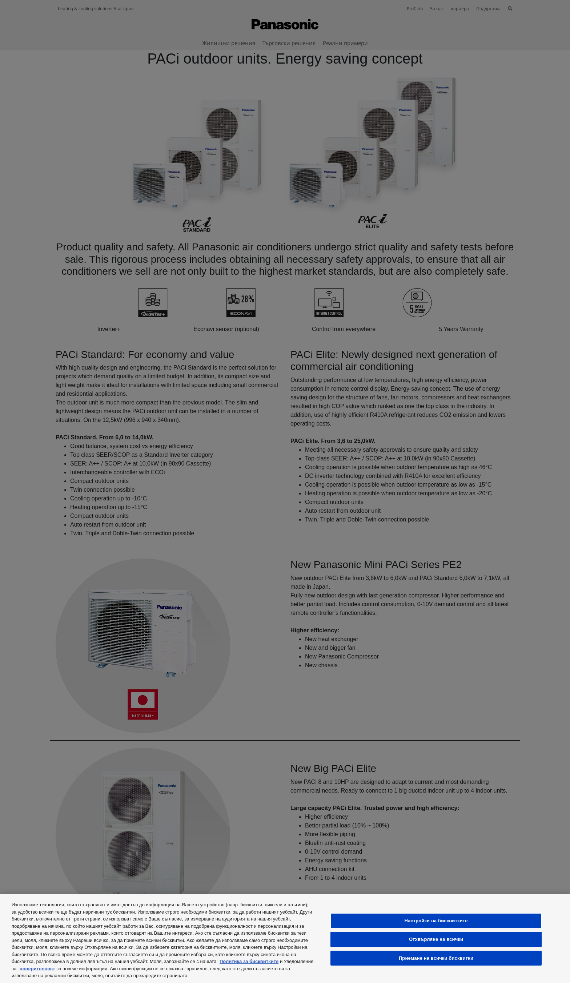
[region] (285, 938)
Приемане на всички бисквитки (436, 958)
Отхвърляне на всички (436, 939)
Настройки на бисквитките (435, 920)
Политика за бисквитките (249, 961)
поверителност (37, 968)
